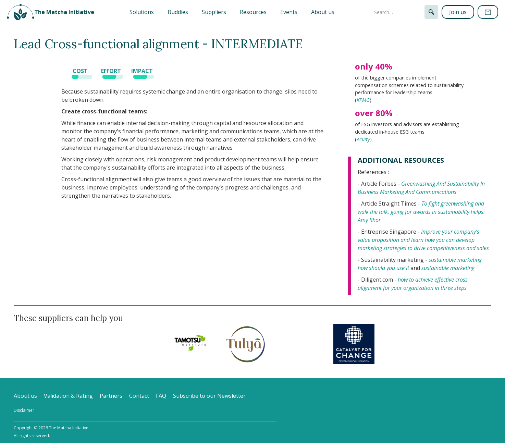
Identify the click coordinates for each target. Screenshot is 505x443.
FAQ (161, 395)
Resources (253, 12)
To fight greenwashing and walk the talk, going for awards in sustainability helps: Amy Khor (421, 212)
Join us (458, 12)
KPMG (363, 100)
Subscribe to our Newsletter (209, 395)
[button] (142, 12)
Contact (139, 395)
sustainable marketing (448, 268)
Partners (111, 395)
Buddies (178, 12)
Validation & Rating (68, 395)
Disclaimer (24, 410)
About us (322, 12)
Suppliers (214, 12)
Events (288, 12)
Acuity (363, 139)
